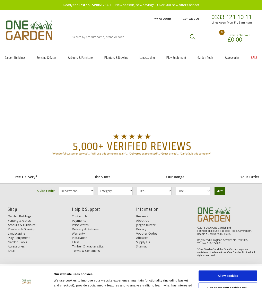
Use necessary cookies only (227, 266)
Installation (79, 238)
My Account (162, 18)
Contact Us (191, 18)
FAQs (75, 242)
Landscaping (147, 57)
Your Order (249, 176)
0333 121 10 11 (231, 17)
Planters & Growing (116, 57)
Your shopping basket (216, 36)
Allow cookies (228, 254)
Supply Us (143, 242)
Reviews (142, 216)
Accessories (232, 57)
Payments (79, 220)
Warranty (78, 233)
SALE (254, 57)
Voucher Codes (146, 233)
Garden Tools (205, 57)
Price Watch (80, 225)
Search (192, 37)
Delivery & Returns (85, 229)
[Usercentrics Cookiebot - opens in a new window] (26, 280)
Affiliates (142, 238)
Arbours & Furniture (80, 57)
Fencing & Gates (46, 57)
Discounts (102, 176)
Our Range (175, 176)
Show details (63, 280)
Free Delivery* (25, 176)
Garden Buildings (15, 57)
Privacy (141, 229)
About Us (142, 220)
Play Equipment (176, 57)
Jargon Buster (146, 225)
